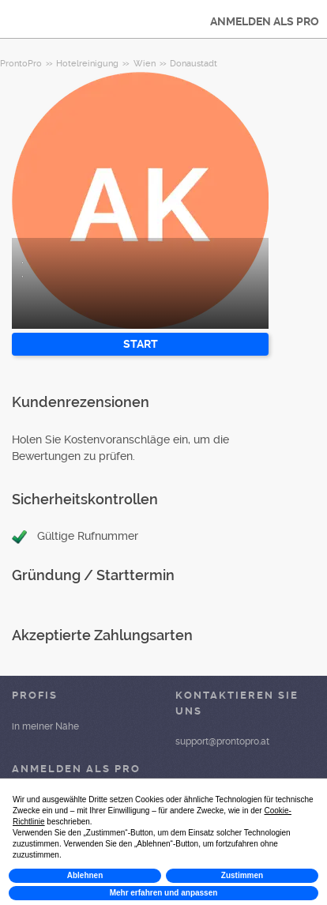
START (140, 343)
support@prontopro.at (222, 741)
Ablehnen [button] (85, 875)
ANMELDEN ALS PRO (264, 21)
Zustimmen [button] (242, 875)
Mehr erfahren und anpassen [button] (164, 892)
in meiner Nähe (45, 726)
